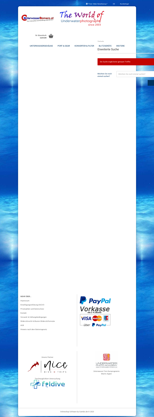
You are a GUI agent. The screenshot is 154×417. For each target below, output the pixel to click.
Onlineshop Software (68, 413)
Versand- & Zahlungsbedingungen (33, 318)
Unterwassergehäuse (41, 46)
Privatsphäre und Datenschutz (32, 310)
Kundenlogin (124, 4)
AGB (22, 326)
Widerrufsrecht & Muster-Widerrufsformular (37, 322)
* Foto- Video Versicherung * (96, 4)
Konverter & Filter (84, 46)
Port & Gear (64, 46)
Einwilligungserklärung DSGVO (32, 306)
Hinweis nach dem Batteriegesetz (33, 330)
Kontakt (23, 314)
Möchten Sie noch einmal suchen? (105, 76)
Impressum (24, 302)
